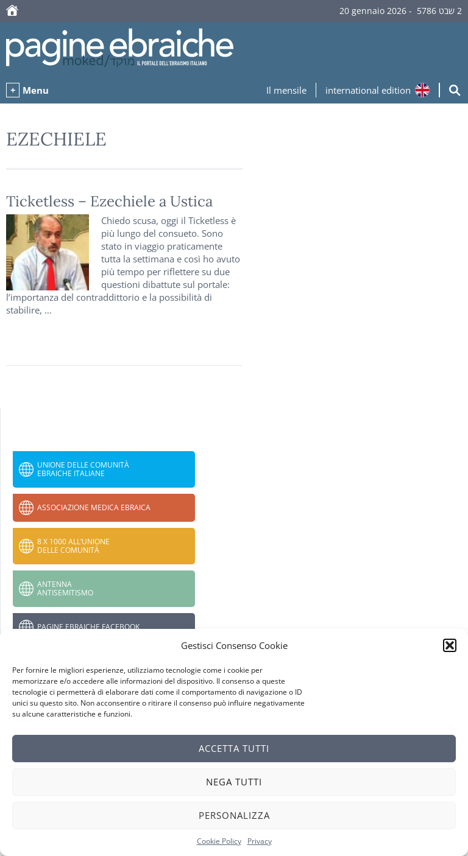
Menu (36, 90)
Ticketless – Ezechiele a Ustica (109, 201)
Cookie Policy (219, 841)
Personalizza (234, 815)
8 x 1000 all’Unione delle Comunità (73, 545)
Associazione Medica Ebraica (94, 507)
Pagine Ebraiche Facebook (88, 627)
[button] (450, 645)
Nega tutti (234, 782)
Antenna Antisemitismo (65, 588)
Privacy (259, 841)
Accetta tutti (234, 748)
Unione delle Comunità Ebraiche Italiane (83, 469)
